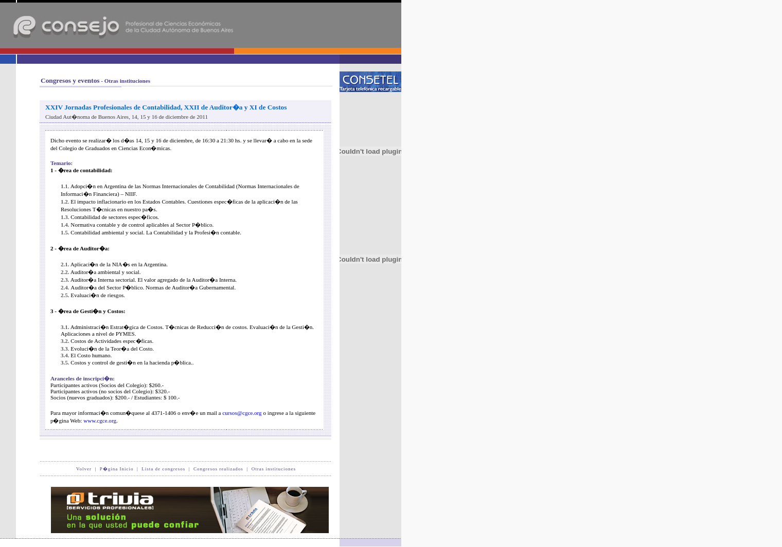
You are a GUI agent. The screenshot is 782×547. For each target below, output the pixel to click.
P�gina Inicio (117, 468)
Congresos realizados (218, 468)
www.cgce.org (99, 420)
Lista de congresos (163, 468)
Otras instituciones (274, 468)
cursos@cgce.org (241, 413)
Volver (84, 468)
